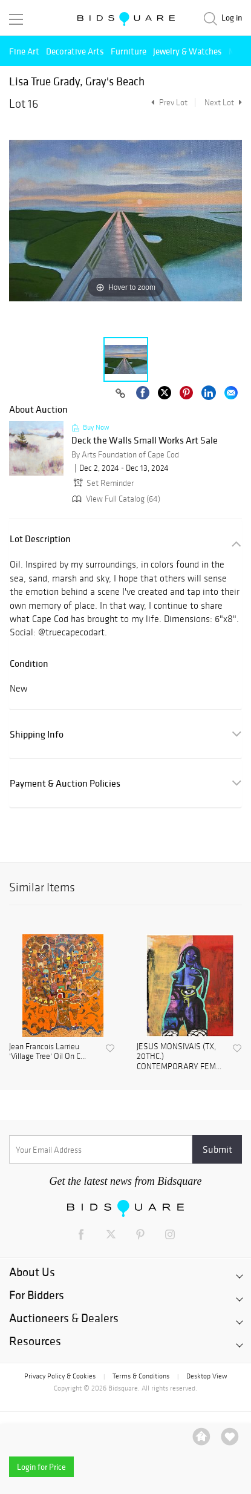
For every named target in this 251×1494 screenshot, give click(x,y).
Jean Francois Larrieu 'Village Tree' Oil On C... (47, 1052)
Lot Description (40, 539)
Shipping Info (37, 734)
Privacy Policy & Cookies (60, 1376)
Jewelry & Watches (187, 51)
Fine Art (24, 51)
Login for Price (41, 1466)
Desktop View (206, 1376)
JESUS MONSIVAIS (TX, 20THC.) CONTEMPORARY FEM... (179, 1057)
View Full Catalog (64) (115, 499)
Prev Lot (167, 102)
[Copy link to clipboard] (120, 394)
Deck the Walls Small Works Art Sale (144, 440)
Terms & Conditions (140, 1376)
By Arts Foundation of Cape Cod (125, 454)
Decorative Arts (75, 51)
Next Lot (223, 102)
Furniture (128, 51)
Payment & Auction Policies (65, 783)
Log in (231, 17)
